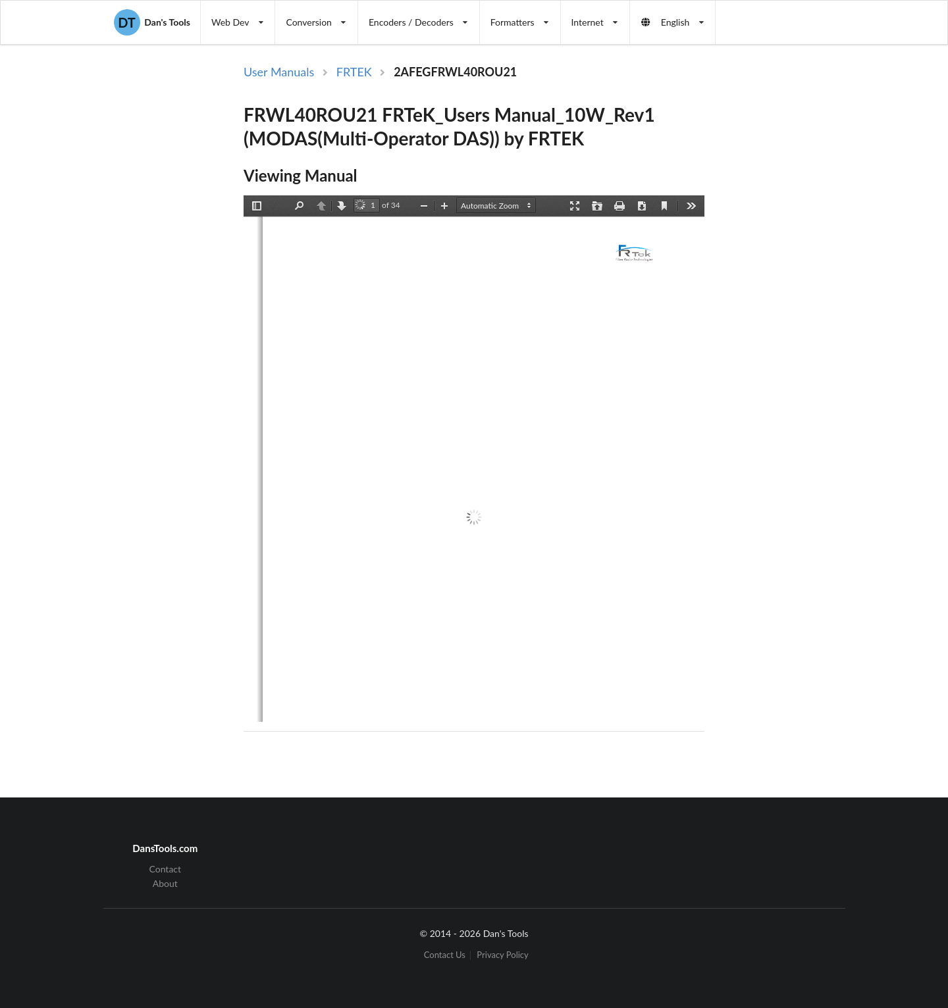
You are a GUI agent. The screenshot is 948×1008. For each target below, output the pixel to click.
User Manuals (279, 71)
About (165, 883)
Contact (165, 869)
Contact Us (444, 955)
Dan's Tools (152, 22)
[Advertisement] (815, 278)
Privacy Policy (502, 955)
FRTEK (354, 71)
